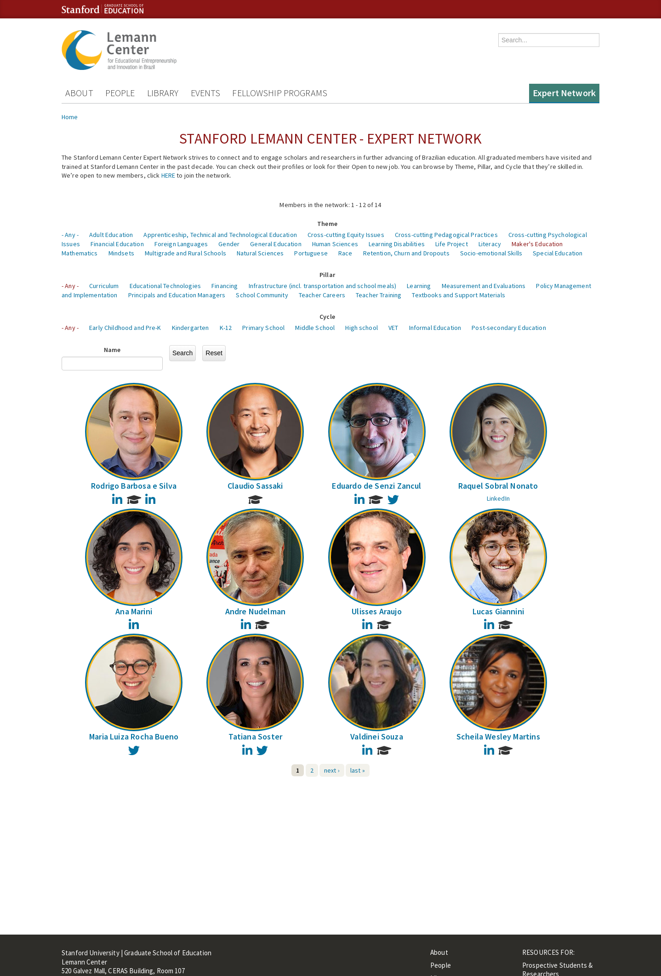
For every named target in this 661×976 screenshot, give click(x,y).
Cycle (327, 316)
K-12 (226, 327)
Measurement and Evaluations (484, 286)
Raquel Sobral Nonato (498, 485)
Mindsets (121, 253)
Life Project (451, 244)
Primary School (263, 327)
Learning (419, 286)
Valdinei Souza (376, 736)
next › (332, 770)
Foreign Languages (181, 244)
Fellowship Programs (279, 92)
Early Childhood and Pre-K (125, 327)
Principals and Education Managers (177, 295)
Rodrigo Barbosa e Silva (134, 485)
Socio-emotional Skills (491, 253)
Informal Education (435, 327)
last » (357, 770)
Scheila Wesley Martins (498, 736)
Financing (224, 286)
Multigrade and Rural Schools (185, 253)
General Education (275, 244)
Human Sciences (335, 244)
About (79, 92)
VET (393, 327)
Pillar (327, 275)
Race (345, 253)
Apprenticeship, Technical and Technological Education (219, 235)
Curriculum (104, 286)
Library (163, 92)
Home (70, 117)
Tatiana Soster (255, 736)
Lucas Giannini (498, 611)
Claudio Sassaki (255, 485)
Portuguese (310, 253)
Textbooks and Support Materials (458, 295)
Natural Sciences (260, 253)
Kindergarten (190, 327)
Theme (327, 223)
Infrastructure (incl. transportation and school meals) (323, 286)
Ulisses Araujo (377, 611)
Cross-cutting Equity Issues (346, 235)
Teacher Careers (322, 295)
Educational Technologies (165, 286)
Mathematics (80, 253)
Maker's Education (537, 244)
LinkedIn (498, 498)
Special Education (557, 253)
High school (361, 327)
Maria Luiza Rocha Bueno (133, 736)
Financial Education (117, 244)
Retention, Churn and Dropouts (406, 253)
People (120, 92)
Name (112, 350)
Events (206, 92)
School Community (262, 295)
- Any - (70, 235)
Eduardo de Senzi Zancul (376, 485)
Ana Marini (133, 611)
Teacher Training (378, 295)
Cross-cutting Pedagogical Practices (446, 235)
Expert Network (564, 92)
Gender (228, 244)
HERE (168, 175)
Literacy (490, 244)
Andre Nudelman (255, 611)
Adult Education (111, 235)
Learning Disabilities (397, 244)
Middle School (315, 327)
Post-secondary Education (509, 327)
